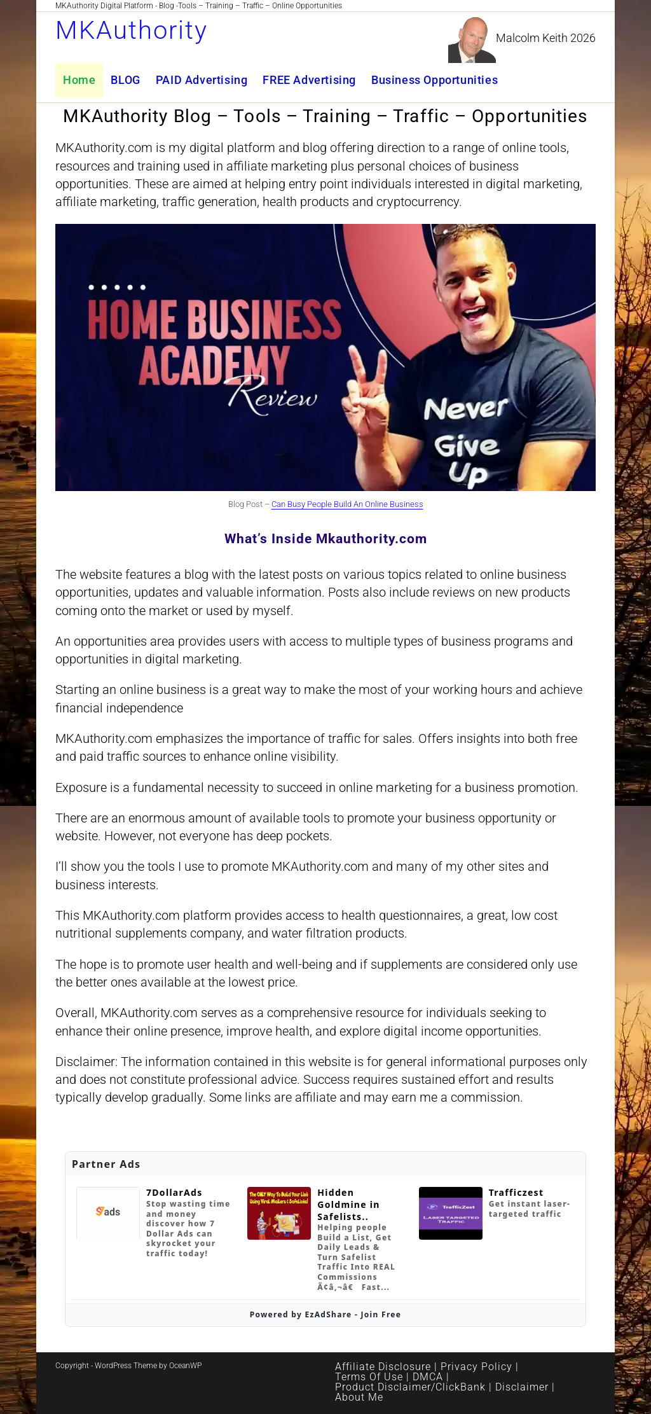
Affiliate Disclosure (383, 1367)
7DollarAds (174, 1192)
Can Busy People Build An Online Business (347, 504)
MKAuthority (131, 30)
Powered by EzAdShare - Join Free (326, 1314)
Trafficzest (516, 1192)
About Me (359, 1397)
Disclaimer (522, 1387)
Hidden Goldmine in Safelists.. (348, 1204)
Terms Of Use (369, 1377)
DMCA (428, 1377)
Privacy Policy (476, 1367)
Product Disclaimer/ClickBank (410, 1387)
